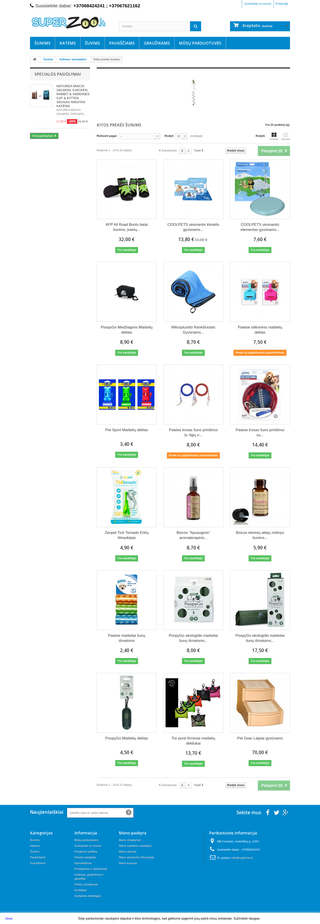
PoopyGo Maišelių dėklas (126, 738)
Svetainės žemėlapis (87, 896)
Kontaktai (80, 890)
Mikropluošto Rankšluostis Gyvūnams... (193, 329)
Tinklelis (274, 136)
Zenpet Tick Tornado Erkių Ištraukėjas (126, 535)
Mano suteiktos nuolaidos (135, 845)
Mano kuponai (128, 863)
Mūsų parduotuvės (200, 43)
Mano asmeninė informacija (136, 857)
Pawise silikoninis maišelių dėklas (260, 329)
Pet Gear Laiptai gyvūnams (260, 738)
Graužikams (157, 43)
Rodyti (169, 136)
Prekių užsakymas (86, 884)
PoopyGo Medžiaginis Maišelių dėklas (126, 329)
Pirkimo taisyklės (85, 857)
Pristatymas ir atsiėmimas (90, 869)
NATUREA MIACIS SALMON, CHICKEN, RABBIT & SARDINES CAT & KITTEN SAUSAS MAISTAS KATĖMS (73, 96)
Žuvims (92, 43)
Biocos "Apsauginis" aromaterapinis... (193, 535)
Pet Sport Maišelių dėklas (126, 430)
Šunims (42, 43)
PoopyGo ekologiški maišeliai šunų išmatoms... (193, 638)
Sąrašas (285, 136)
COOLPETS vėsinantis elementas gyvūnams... (260, 227)
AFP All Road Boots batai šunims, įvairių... (127, 227)
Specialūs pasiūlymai (57, 74)
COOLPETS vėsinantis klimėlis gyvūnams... (193, 227)
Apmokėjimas (83, 863)
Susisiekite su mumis (257, 3)
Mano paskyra (132, 833)
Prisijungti (282, 3)
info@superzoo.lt (242, 857)
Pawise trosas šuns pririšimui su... (260, 432)
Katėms (68, 43)
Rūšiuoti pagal (107, 136)
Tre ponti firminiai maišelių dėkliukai (193, 740)
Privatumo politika (85, 851)
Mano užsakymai (130, 840)
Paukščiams (122, 43)
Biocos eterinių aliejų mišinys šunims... (260, 535)
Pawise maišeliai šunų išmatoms (126, 638)
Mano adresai (127, 851)
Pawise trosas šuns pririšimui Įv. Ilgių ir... (193, 432)
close (9, 918)
